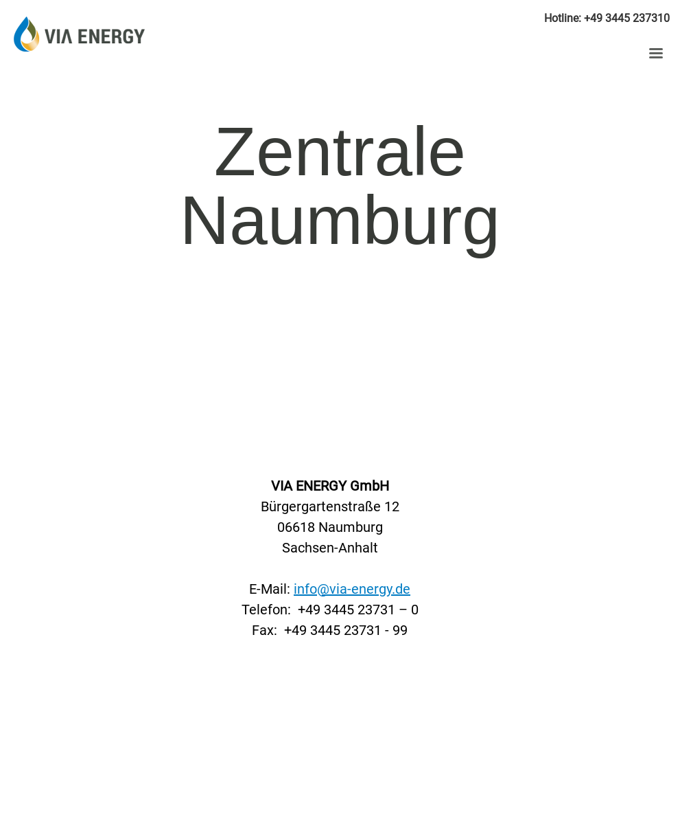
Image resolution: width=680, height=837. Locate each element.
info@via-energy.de (352, 589)
